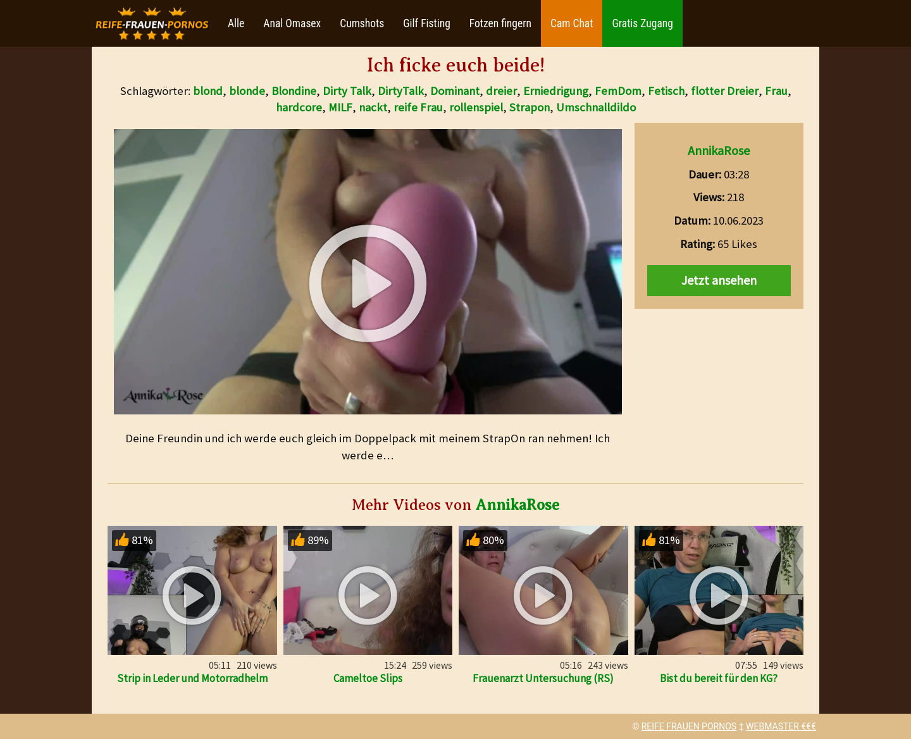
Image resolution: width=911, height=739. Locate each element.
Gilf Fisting (426, 23)
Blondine (293, 91)
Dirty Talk (347, 91)
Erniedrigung (555, 91)
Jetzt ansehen (719, 280)
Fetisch (666, 91)
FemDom (618, 91)
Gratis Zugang (642, 23)
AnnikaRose (719, 150)
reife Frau (418, 107)
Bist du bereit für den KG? (719, 678)
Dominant (455, 91)
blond (208, 91)
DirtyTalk (401, 91)
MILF (340, 107)
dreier (501, 91)
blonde (247, 91)
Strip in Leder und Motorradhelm (192, 678)
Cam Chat (571, 23)
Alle (236, 23)
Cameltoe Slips (367, 678)
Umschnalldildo (596, 107)
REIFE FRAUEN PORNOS (688, 726)
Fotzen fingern (500, 23)
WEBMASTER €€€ (781, 726)
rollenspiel (476, 107)
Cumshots (362, 23)
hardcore (299, 107)
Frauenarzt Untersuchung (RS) (543, 678)
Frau (776, 91)
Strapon (529, 107)
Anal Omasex (292, 23)
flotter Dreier (725, 91)
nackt (373, 107)
